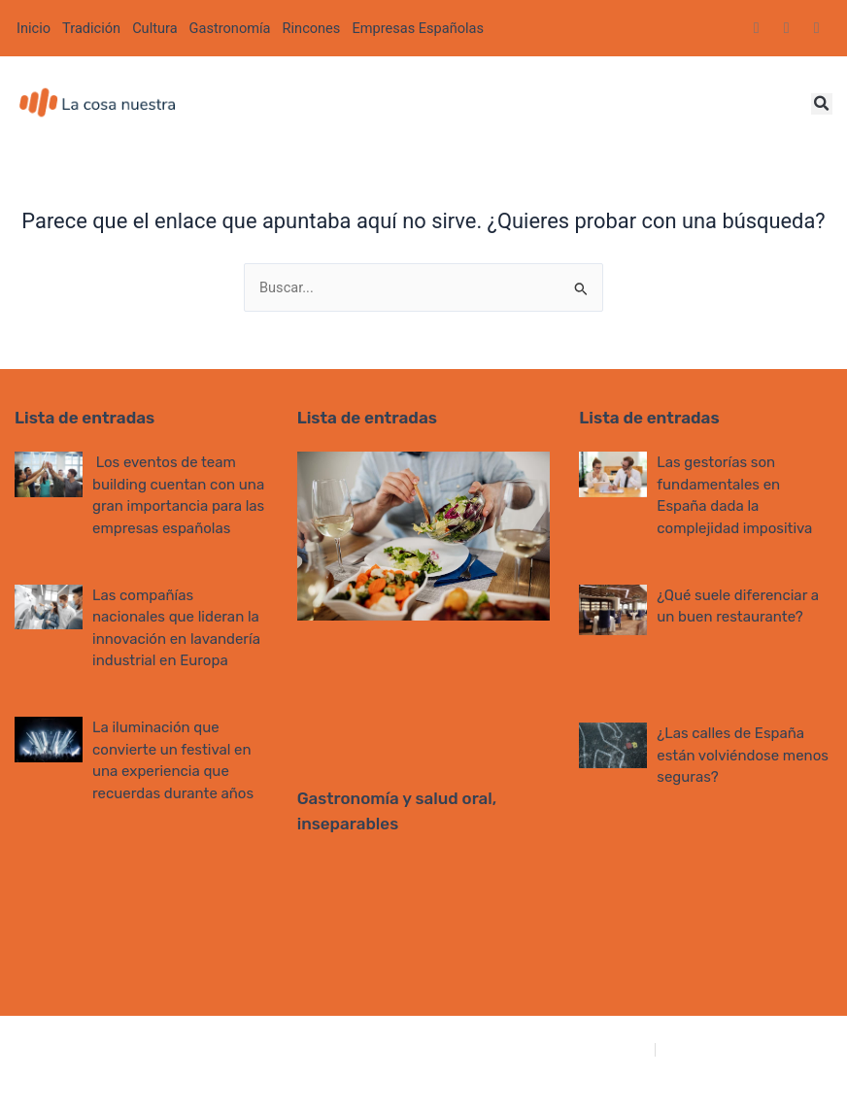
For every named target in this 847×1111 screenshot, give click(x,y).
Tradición (91, 28)
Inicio (34, 28)
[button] (821, 104)
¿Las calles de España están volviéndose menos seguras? (743, 755)
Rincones (312, 28)
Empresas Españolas (418, 28)
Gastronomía (230, 28)
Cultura (154, 28)
